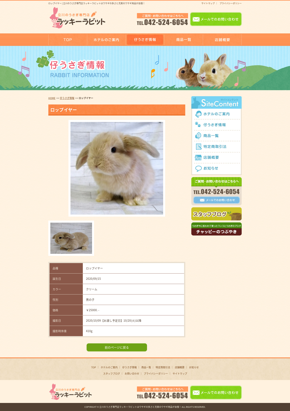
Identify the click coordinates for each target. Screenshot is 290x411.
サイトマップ (208, 3)
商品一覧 (146, 367)
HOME (51, 98)
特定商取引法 (163, 367)
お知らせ (194, 367)
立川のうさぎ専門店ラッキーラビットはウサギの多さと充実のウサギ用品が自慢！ (140, 407)
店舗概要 (179, 367)
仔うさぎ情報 (67, 98)
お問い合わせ (132, 373)
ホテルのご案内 (109, 367)
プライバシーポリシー (231, 3)
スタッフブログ (111, 373)
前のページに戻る (117, 347)
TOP (93, 367)
